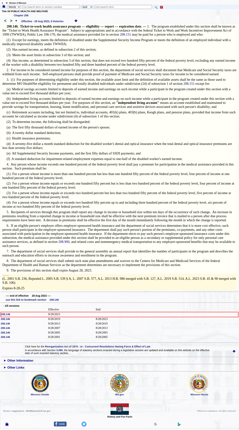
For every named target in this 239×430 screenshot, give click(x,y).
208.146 (5, 314)
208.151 (125, 34)
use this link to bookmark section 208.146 (32, 299)
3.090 (59, 350)
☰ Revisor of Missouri (15, 3)
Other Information (20, 360)
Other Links (15, 367)
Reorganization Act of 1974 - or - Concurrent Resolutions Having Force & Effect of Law (97, 346)
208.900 (64, 242)
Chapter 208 (21, 15)
